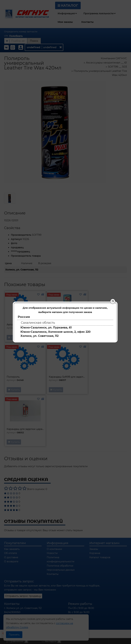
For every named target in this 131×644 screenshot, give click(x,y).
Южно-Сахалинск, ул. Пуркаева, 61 (46, 327)
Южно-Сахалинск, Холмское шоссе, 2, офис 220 (55, 331)
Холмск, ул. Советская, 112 (39, 335)
